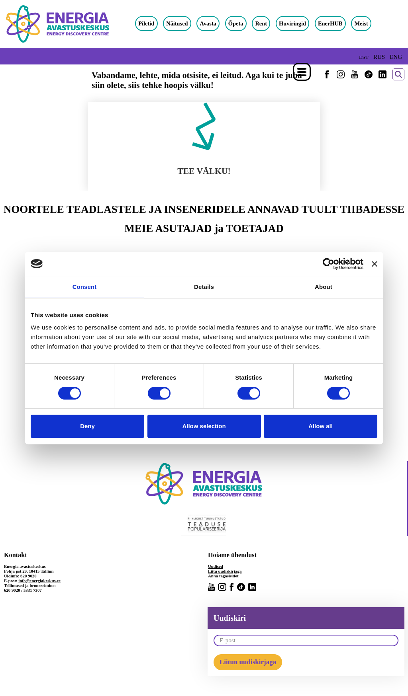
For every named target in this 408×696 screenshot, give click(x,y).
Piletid (146, 23)
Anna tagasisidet (223, 575)
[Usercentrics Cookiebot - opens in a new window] (328, 264)
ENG (396, 57)
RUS (379, 57)
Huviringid (292, 23)
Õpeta (235, 23)
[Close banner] (374, 264)
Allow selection (204, 426)
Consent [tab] (85, 286)
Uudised (215, 566)
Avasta (208, 23)
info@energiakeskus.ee (39, 580)
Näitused (177, 23)
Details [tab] (204, 286)
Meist (361, 23)
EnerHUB (330, 23)
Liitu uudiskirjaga (224, 571)
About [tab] (323, 286)
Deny (87, 426)
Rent (261, 23)
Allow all (320, 426)
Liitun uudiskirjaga (248, 662)
